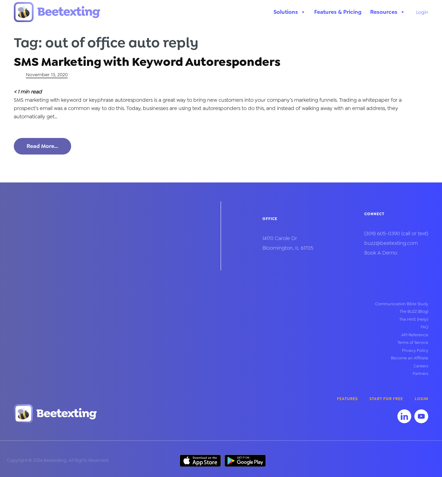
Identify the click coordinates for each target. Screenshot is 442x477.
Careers (421, 366)
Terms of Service (412, 342)
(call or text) (396, 233)
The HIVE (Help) (413, 319)
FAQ (424, 327)
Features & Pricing (338, 12)
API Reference (414, 335)
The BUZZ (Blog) (414, 311)
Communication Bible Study (401, 304)
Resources (387, 12)
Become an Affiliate (409, 358)
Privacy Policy (415, 350)
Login (422, 12)
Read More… (42, 146)
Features (347, 398)
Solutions (289, 12)
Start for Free (386, 398)
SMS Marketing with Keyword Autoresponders (147, 62)
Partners (420, 373)
